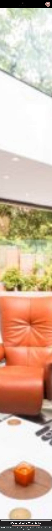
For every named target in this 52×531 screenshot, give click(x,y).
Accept (28, 529)
